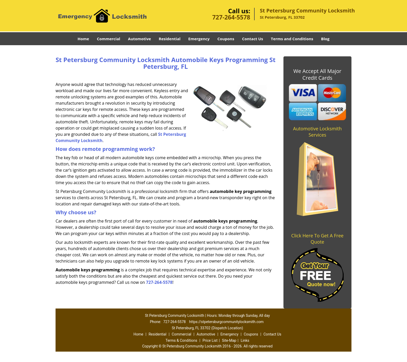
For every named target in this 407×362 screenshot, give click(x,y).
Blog (325, 38)
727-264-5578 (231, 17)
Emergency (198, 38)
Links (245, 340)
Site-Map (229, 340)
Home (83, 38)
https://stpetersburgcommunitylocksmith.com (226, 322)
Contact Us (252, 38)
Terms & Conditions (181, 340)
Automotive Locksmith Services (317, 131)
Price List (210, 340)
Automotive (139, 38)
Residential (170, 38)
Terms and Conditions (292, 38)
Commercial (108, 38)
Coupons (226, 38)
